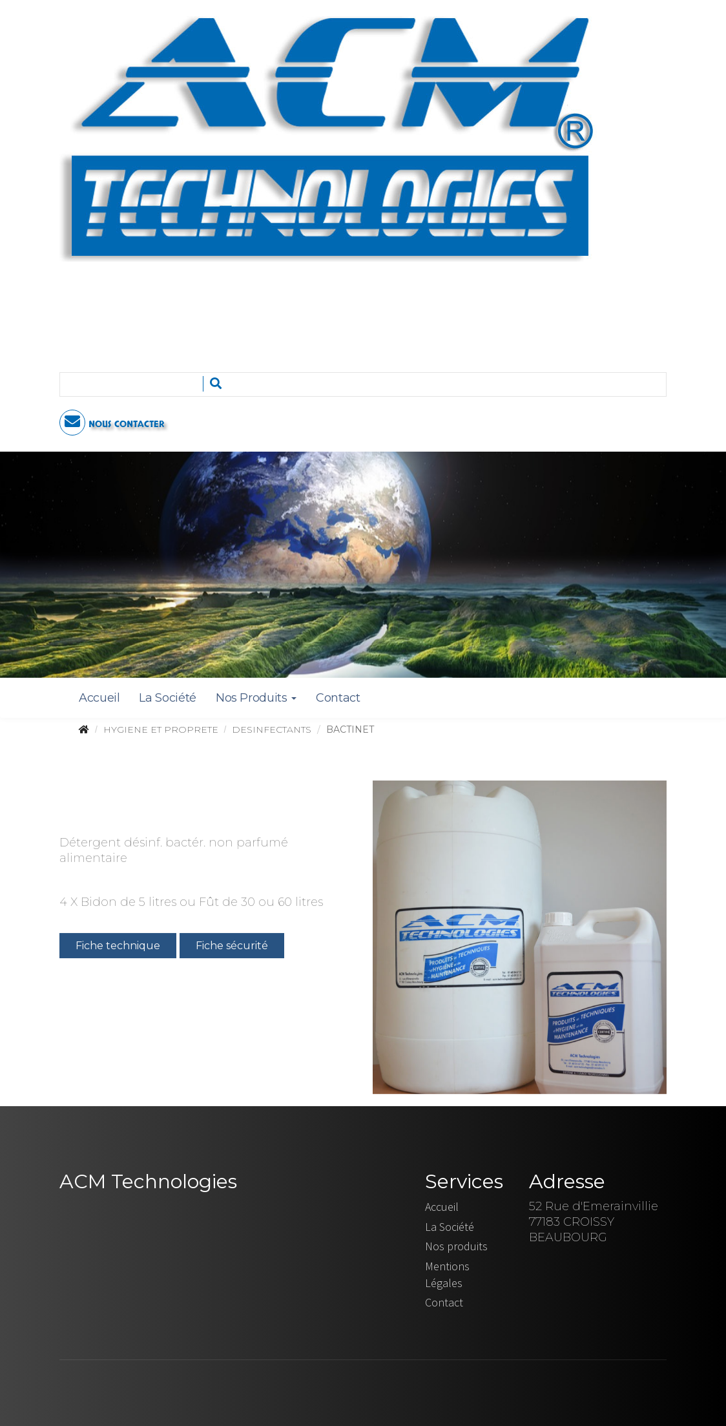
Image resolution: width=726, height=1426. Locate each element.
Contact (338, 698)
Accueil (99, 698)
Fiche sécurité (232, 947)
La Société (167, 698)
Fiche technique (118, 947)
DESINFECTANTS (271, 729)
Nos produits (456, 1246)
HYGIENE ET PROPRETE (160, 729)
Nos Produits (256, 698)
